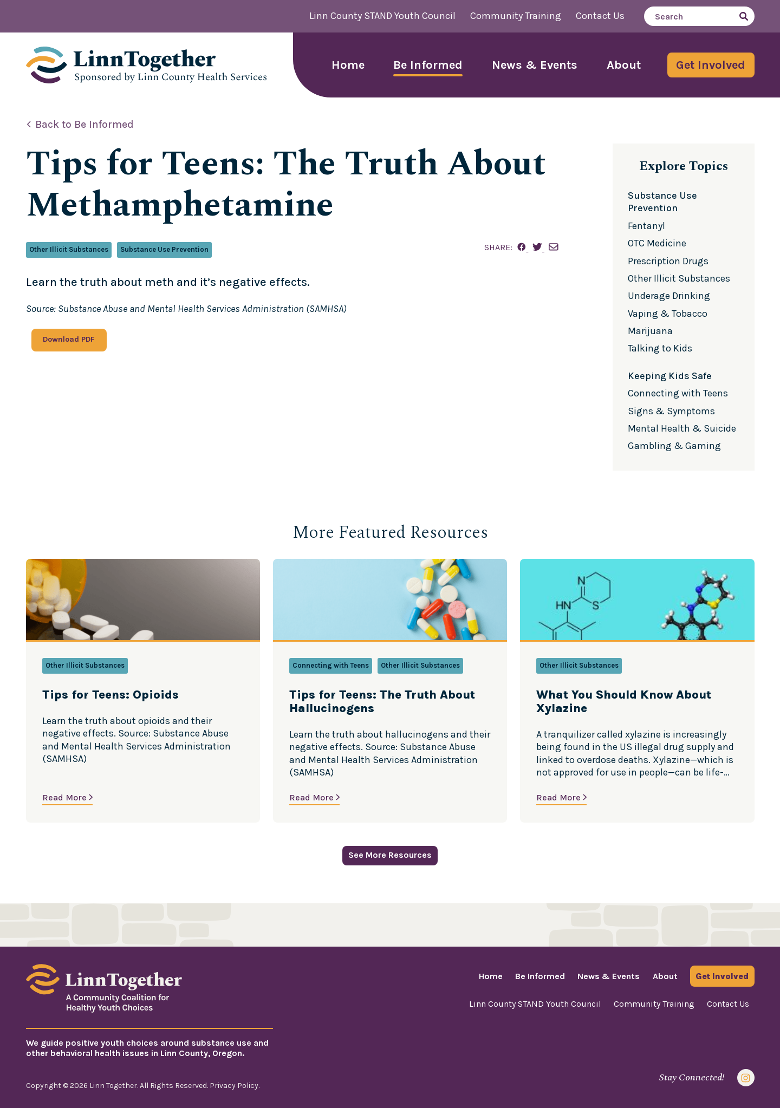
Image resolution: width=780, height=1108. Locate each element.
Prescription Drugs (668, 261)
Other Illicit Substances (68, 249)
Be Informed (428, 65)
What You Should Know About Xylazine (623, 701)
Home (348, 65)
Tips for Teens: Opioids (110, 695)
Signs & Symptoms (671, 411)
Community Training (515, 16)
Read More (64, 797)
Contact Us (600, 16)
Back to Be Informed (84, 125)
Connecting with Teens (678, 393)
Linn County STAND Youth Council (382, 16)
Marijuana (650, 331)
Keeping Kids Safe (670, 376)
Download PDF (69, 339)
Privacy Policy (234, 1085)
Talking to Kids (660, 348)
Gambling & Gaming (674, 446)
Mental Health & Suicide (682, 428)
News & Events (534, 65)
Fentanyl (646, 226)
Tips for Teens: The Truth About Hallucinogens (382, 701)
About (624, 65)
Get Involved (710, 65)
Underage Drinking (669, 296)
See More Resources (390, 855)
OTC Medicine (657, 243)
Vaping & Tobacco (667, 314)
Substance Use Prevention (164, 249)
